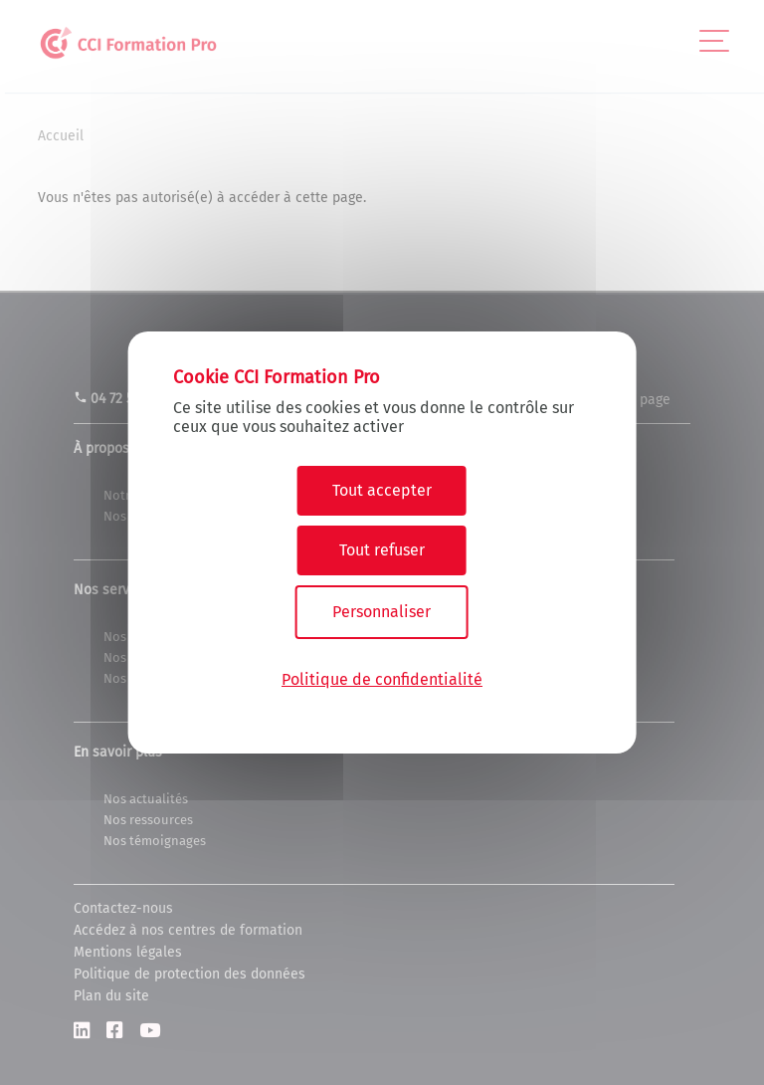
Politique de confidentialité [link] (382, 679)
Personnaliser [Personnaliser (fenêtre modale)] (381, 611)
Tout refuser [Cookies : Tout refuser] (382, 550)
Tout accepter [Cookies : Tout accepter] (382, 490)
